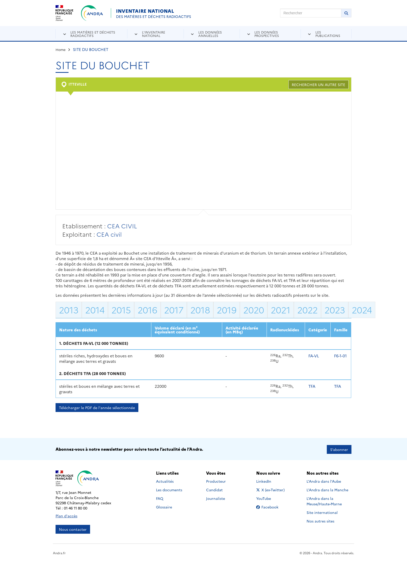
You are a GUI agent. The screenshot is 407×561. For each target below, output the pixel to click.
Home (61, 49)
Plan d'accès (66, 515)
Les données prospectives (266, 34)
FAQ (159, 497)
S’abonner (339, 448)
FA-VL (313, 355)
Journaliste (215, 497)
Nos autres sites (320, 520)
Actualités (165, 480)
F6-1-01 (340, 355)
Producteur (216, 480)
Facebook (271, 506)
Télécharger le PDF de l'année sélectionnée (97, 407)
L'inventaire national (153, 34)
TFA (311, 386)
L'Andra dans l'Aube (324, 480)
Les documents (169, 489)
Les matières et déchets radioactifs (92, 34)
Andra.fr (59, 552)
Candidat (214, 489)
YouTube (269, 497)
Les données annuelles (210, 34)
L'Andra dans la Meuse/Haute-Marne (324, 500)
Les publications (327, 34)
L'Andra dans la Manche (327, 489)
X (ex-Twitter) (271, 489)
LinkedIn (269, 480)
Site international (322, 511)
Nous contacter (73, 528)
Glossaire (164, 506)
